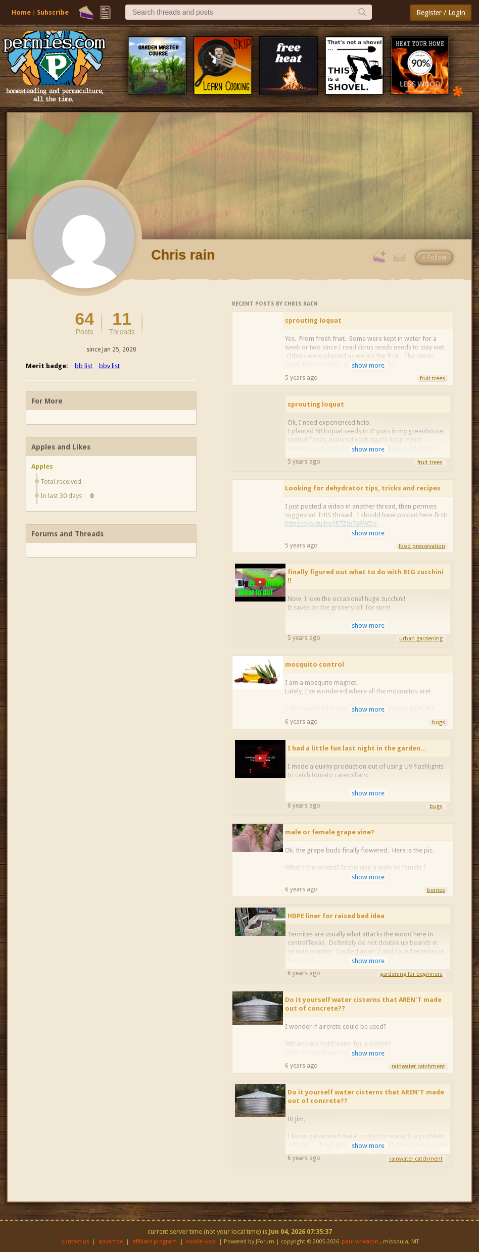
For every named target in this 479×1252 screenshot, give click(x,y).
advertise (111, 1241)
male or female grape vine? (329, 832)
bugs (438, 722)
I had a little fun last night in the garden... (357, 748)
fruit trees (432, 378)
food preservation (422, 546)
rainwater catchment (418, 1066)
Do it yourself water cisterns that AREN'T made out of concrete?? (363, 1004)
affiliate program (154, 1241)
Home (21, 12)
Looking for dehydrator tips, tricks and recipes (363, 488)
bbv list (109, 366)
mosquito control (314, 664)
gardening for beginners (411, 974)
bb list (83, 366)
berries (436, 890)
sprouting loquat (313, 320)
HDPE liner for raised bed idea (336, 916)
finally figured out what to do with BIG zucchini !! (366, 576)
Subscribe (53, 12)
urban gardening (421, 638)
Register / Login (440, 13)
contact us (75, 1241)
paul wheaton (360, 1241)
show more (368, 365)
